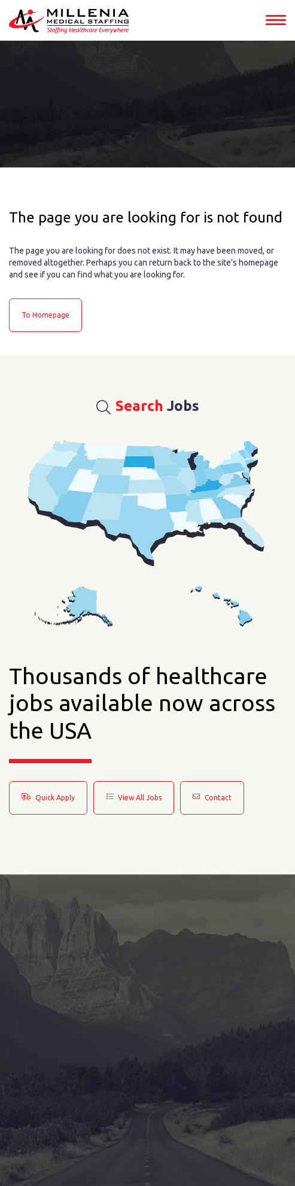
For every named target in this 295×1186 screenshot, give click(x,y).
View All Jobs (134, 797)
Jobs (147, 406)
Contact (212, 797)
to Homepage (45, 315)
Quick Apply (48, 797)
